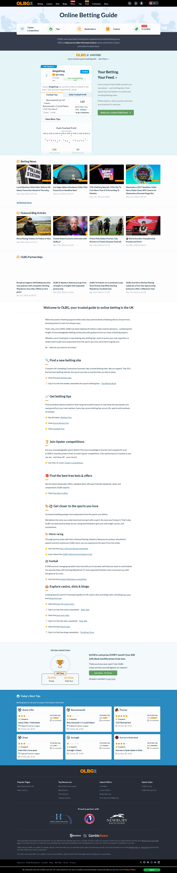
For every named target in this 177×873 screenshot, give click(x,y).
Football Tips (58, 428)
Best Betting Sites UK (25, 786)
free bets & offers (60, 493)
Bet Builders (63, 790)
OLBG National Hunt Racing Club (77, 554)
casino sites (145, 847)
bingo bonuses (55, 598)
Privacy (73, 862)
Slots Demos (63, 794)
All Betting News (24, 202)
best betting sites (64, 377)
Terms (65, 862)
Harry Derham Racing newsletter (73, 548)
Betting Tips (66, 417)
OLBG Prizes (147, 786)
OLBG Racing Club (149, 790)
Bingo (65, 4)
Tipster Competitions (73, 462)
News (106, 4)
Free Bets (103, 786)
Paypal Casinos (64, 798)
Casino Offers (105, 790)
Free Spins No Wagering (109, 798)
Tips (80, 4)
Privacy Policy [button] (129, 870)
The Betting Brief (108, 383)
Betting (40, 4)
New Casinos (22, 790)
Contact (44, 862)
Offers (72, 3)
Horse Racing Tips (61, 423)
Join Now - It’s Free (103, 673)
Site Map (58, 862)
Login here (111, 679)
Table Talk (85, 609)
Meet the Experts (33, 862)
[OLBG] (88, 771)
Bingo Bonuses (105, 794)
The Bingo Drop (87, 632)
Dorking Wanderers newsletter (73, 579)
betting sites (133, 847)
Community (96, 4)
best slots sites (63, 615)
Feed (87, 3)
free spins (126, 594)
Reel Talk (83, 621)
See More (104, 59)
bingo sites (65, 626)
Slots (57, 4)
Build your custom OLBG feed (116, 112)
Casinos (49, 4)
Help (51, 862)
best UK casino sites (65, 604)
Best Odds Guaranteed (67, 786)
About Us (21, 862)
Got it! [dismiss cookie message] (152, 870)
